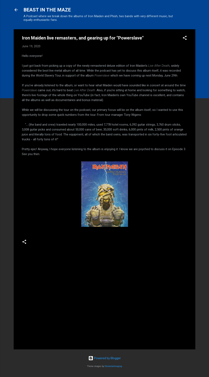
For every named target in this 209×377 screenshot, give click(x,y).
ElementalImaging (113, 366)
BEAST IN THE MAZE (47, 10)
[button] (184, 38)
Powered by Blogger (104, 358)
